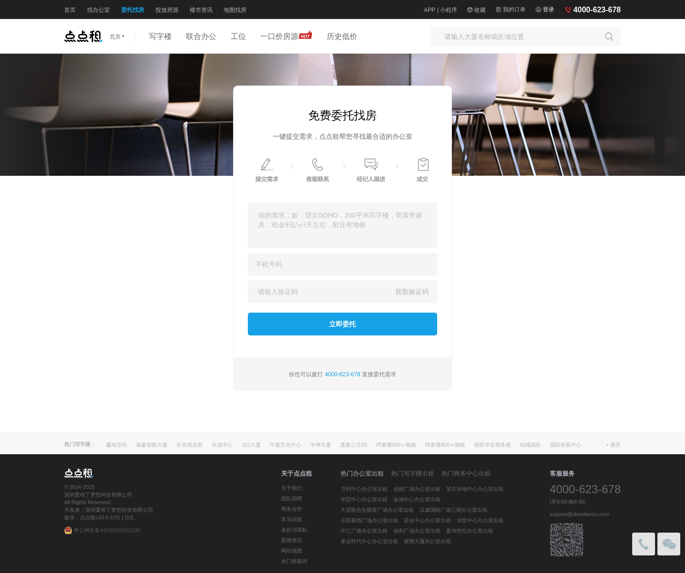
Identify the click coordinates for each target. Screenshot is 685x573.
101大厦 (251, 445)
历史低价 (342, 36)
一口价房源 (286, 34)
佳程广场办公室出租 (416, 489)
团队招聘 (291, 498)
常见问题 (291, 519)
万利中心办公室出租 (364, 489)
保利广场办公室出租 (416, 531)
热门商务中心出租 (466, 473)
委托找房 (132, 10)
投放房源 (167, 10)
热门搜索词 (294, 561)
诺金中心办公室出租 (427, 520)
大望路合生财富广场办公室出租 (377, 510)
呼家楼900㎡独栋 (396, 445)
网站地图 (291, 551)
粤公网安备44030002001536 (107, 530)
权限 (115, 517)
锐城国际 (530, 445)
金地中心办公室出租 (416, 499)
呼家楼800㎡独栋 (445, 445)
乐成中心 (222, 445)
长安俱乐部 (189, 445)
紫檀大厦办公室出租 (427, 541)
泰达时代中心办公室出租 (369, 541)
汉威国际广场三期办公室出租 (454, 510)
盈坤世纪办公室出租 (469, 531)
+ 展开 (613, 445)
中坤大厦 (320, 445)
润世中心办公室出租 (480, 520)
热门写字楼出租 (412, 473)
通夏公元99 (353, 445)
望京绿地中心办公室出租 (475, 489)
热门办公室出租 (362, 473)
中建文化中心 (285, 445)
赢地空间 (116, 445)
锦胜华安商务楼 (492, 445)
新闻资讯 (291, 540)
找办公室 (98, 10)
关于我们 (291, 488)
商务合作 (291, 509)
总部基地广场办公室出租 (369, 520)
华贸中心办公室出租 (364, 499)
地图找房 (235, 10)
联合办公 (201, 36)
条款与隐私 (294, 530)
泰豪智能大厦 (151, 445)
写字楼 (160, 36)
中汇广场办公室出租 (364, 531)
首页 (70, 10)
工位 (238, 36)
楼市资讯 (201, 10)
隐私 (130, 517)
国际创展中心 (565, 445)
